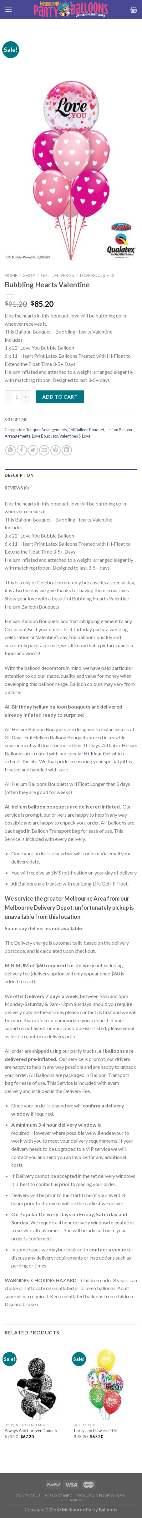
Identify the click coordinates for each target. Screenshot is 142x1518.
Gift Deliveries (57, 275)
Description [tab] (19, 475)
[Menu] (8, 9)
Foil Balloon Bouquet (86, 429)
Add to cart (60, 397)
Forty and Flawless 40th (96, 1430)
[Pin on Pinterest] (55, 450)
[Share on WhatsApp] (10, 450)
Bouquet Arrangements (46, 429)
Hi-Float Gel (97, 753)
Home (11, 275)
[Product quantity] (17, 396)
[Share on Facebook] (22, 450)
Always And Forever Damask (31, 1430)
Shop (29, 275)
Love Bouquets (97, 275)
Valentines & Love (74, 436)
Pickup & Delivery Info (101, 1495)
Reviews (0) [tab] (17, 487)
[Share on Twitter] (33, 450)
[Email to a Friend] (44, 450)
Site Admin (72, 1500)
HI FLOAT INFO (58, 1495)
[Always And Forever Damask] (36, 1381)
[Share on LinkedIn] (67, 450)
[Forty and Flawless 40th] (105, 1381)
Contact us (28, 1495)
